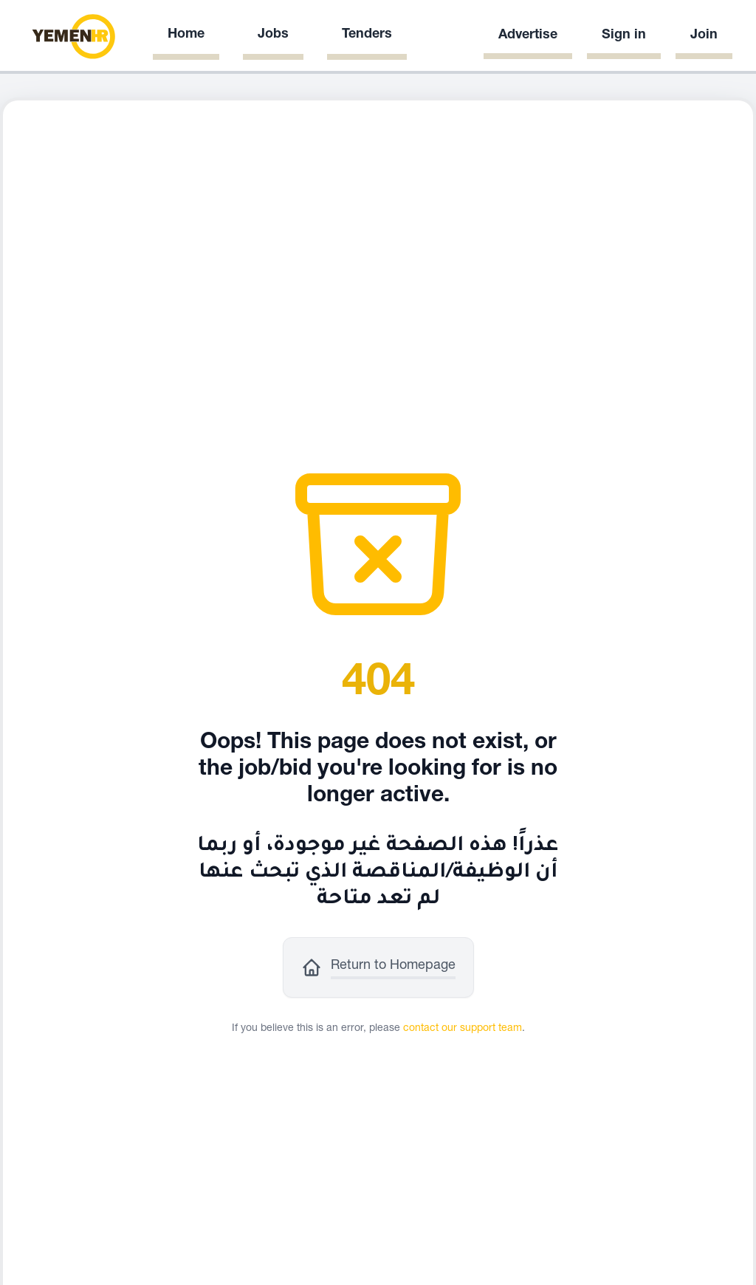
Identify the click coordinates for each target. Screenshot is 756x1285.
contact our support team (462, 1029)
